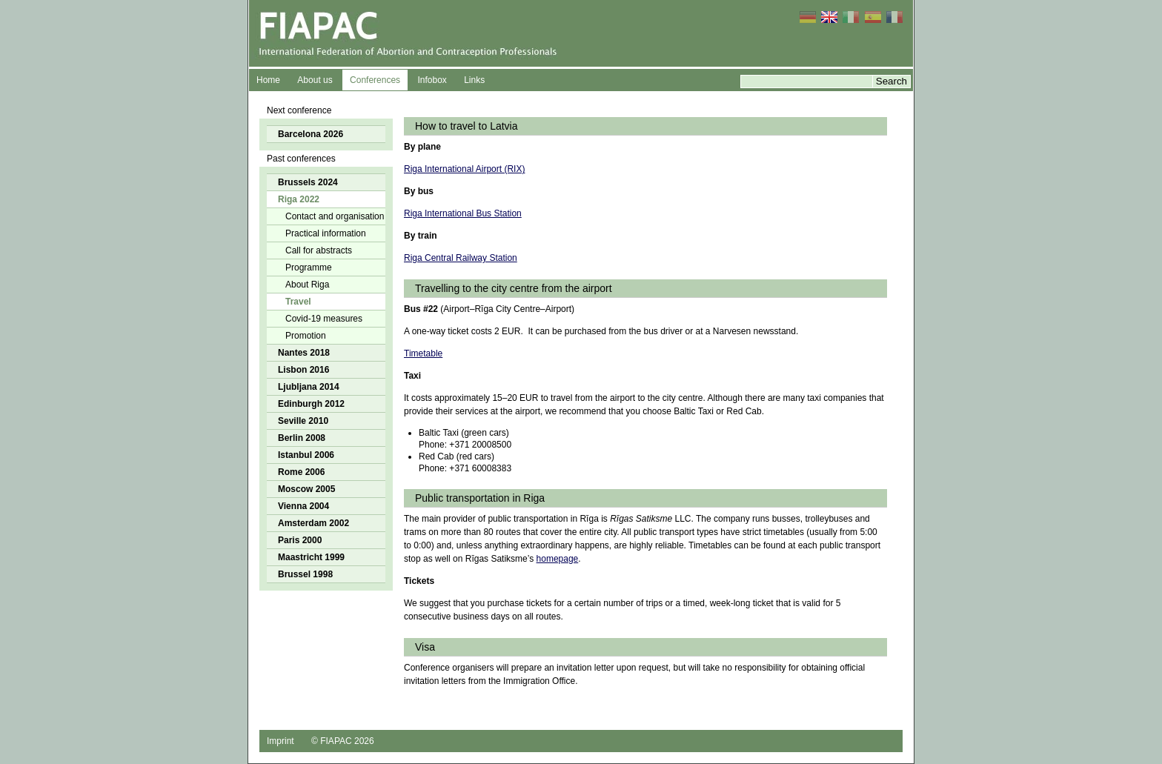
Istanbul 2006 (306, 455)
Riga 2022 (298, 199)
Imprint (280, 741)
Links (474, 80)
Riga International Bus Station (463, 213)
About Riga (307, 284)
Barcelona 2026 (310, 134)
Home (268, 80)
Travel (298, 301)
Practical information (325, 233)
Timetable (423, 353)
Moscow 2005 (306, 489)
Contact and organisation (334, 216)
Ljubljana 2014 (308, 387)
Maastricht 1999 (311, 557)
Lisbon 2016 (303, 370)
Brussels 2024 (308, 182)
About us (314, 80)
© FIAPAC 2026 (342, 741)
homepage (558, 559)
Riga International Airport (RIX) (464, 169)
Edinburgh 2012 (311, 404)
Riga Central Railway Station (460, 258)
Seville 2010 (303, 421)
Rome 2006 (301, 472)
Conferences (375, 80)
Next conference (299, 110)
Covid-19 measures (323, 318)
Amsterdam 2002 (313, 523)
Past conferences (301, 158)
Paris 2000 (300, 540)
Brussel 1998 (305, 574)
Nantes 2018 (304, 353)
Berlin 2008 (301, 438)
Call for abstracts (318, 250)
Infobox (431, 80)
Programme (308, 267)
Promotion (305, 335)
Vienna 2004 (303, 506)
